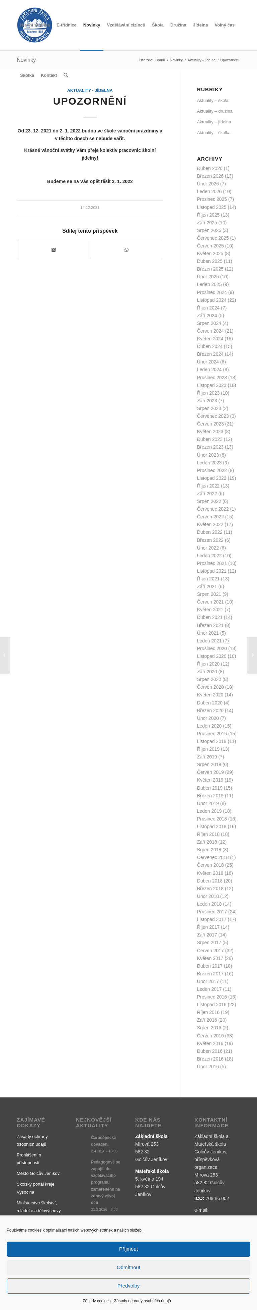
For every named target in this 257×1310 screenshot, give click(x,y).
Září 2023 (207, 400)
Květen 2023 (210, 431)
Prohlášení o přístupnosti (29, 1158)
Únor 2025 (208, 276)
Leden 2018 (209, 904)
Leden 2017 (209, 989)
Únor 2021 (208, 633)
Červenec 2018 (213, 857)
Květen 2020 (210, 694)
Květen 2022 (210, 524)
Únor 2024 (208, 361)
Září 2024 (207, 315)
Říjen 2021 (208, 578)
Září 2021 (207, 586)
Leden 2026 (209, 191)
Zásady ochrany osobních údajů (142, 1301)
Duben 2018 (210, 881)
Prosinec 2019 (212, 733)
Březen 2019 (210, 795)
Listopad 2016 (212, 1004)
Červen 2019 (210, 772)
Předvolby (128, 1286)
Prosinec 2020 (212, 648)
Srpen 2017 (209, 942)
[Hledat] (65, 75)
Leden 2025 (209, 284)
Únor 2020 (208, 718)
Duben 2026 (210, 168)
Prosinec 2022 (212, 470)
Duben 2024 (210, 346)
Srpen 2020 (209, 679)
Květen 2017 (210, 958)
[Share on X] (53, 250)
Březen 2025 (210, 269)
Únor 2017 (208, 981)
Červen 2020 (210, 687)
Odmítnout (128, 1267)
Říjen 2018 (208, 834)
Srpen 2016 (209, 1027)
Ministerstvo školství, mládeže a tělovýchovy (39, 1206)
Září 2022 (207, 493)
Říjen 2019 (208, 749)
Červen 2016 (210, 1035)
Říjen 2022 (208, 486)
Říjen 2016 (208, 1012)
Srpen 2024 (209, 323)
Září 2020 (207, 671)
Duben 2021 (210, 617)
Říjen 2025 (208, 215)
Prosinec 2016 (212, 997)
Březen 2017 (210, 973)
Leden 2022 (209, 555)
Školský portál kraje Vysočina (36, 1188)
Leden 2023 (209, 462)
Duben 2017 (210, 966)
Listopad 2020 (212, 656)
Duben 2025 (210, 261)
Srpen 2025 (209, 230)
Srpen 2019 (209, 764)
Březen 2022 (210, 540)
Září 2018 (207, 842)
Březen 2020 (210, 710)
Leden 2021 (209, 640)
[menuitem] (35, 25)
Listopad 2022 (212, 478)
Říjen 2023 (208, 393)
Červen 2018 (210, 865)
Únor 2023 (208, 455)
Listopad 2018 (212, 826)
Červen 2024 (210, 331)
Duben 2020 (210, 702)
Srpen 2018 (209, 849)
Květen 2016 (210, 1043)
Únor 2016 (208, 1066)
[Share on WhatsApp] (126, 250)
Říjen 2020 (208, 664)
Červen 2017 (210, 950)
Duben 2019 (210, 788)
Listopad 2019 (212, 741)
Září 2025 (207, 222)
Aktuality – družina (215, 111)
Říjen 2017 (208, 927)
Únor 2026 (208, 183)
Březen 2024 (210, 354)
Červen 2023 (210, 423)
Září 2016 (207, 1020)
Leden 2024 (209, 369)
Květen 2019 (210, 780)
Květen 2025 (210, 253)
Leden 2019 (209, 811)
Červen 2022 (210, 516)
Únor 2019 (208, 803)
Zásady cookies (96, 1301)
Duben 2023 (210, 439)
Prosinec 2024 (212, 292)
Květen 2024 (210, 338)
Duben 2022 (210, 532)
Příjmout (128, 1249)
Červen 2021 (210, 602)
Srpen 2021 (209, 594)
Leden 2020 (209, 726)
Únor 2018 (208, 896)
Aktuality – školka (214, 132)
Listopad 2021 (212, 571)
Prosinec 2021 (212, 563)
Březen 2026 (210, 176)
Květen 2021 (210, 609)
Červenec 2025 (213, 238)
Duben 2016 (210, 1051)
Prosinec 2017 (212, 911)
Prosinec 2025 (212, 199)
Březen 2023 (210, 447)
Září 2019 (207, 756)
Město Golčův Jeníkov (38, 1173)
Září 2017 (207, 934)
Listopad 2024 (212, 300)
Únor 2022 (208, 548)
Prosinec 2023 (212, 377)
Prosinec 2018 (212, 818)
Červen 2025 (210, 245)
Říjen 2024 (208, 307)
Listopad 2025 (212, 207)
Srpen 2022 (209, 501)
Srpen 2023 (209, 408)
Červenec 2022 (213, 509)
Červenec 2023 (213, 416)
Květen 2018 (210, 873)
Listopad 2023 (212, 385)
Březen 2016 (210, 1059)
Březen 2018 (210, 888)
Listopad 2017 (212, 919)
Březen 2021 (210, 625)
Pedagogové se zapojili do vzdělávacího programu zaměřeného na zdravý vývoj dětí (105, 1182)
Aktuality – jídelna (214, 121)
